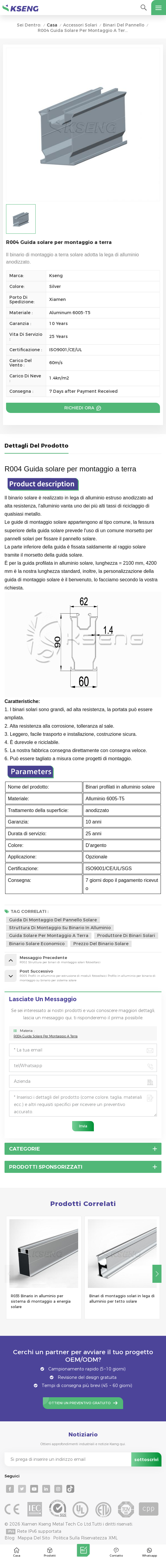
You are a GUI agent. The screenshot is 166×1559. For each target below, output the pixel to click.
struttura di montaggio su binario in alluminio (60, 927)
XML (113, 1538)
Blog (9, 1538)
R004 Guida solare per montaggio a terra (46, 1036)
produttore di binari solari (126, 935)
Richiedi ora (79, 408)
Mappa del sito (34, 1538)
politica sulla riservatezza (80, 1538)
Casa (52, 25)
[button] (156, 1274)
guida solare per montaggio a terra (48, 935)
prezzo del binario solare (101, 943)
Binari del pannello (123, 25)
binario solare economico (37, 943)
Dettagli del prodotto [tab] (37, 446)
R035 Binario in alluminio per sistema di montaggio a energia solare (41, 1301)
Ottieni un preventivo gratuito (80, 1403)
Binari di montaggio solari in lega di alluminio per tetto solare (122, 1299)
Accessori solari (80, 25)
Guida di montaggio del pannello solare (53, 920)
